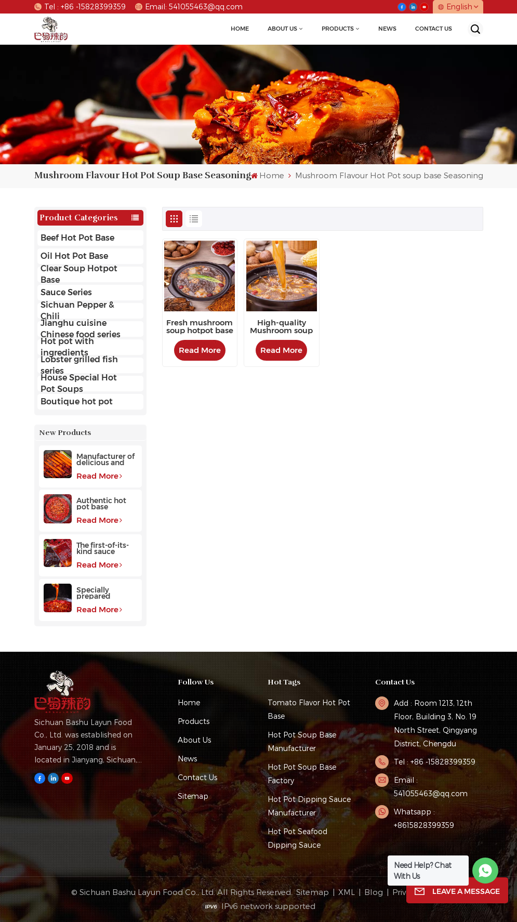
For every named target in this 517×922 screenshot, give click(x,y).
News (187, 758)
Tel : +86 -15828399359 (80, 6)
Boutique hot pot (77, 401)
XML (346, 892)
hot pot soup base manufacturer (302, 741)
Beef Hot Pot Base (77, 238)
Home (240, 28)
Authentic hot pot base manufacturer (101, 503)
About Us (282, 28)
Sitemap (193, 796)
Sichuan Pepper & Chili (77, 311)
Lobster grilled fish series (79, 365)
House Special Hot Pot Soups (79, 383)
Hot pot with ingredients (67, 347)
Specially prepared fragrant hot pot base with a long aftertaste (105, 593)
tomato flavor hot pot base (309, 709)
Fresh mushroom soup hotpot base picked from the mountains (199, 326)
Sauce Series (66, 292)
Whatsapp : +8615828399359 (424, 818)
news (387, 28)
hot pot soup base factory (302, 773)
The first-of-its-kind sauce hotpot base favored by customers (102, 548)
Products (338, 28)
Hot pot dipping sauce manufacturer (309, 806)
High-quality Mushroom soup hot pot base (281, 326)
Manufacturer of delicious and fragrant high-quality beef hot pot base (105, 459)
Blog (373, 892)
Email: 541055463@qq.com (189, 6)
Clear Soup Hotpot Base (79, 274)
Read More (99, 476)
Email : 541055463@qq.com (431, 786)
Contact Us (433, 28)
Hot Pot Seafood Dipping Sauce (297, 838)
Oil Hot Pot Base (74, 256)
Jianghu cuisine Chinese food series (81, 329)
